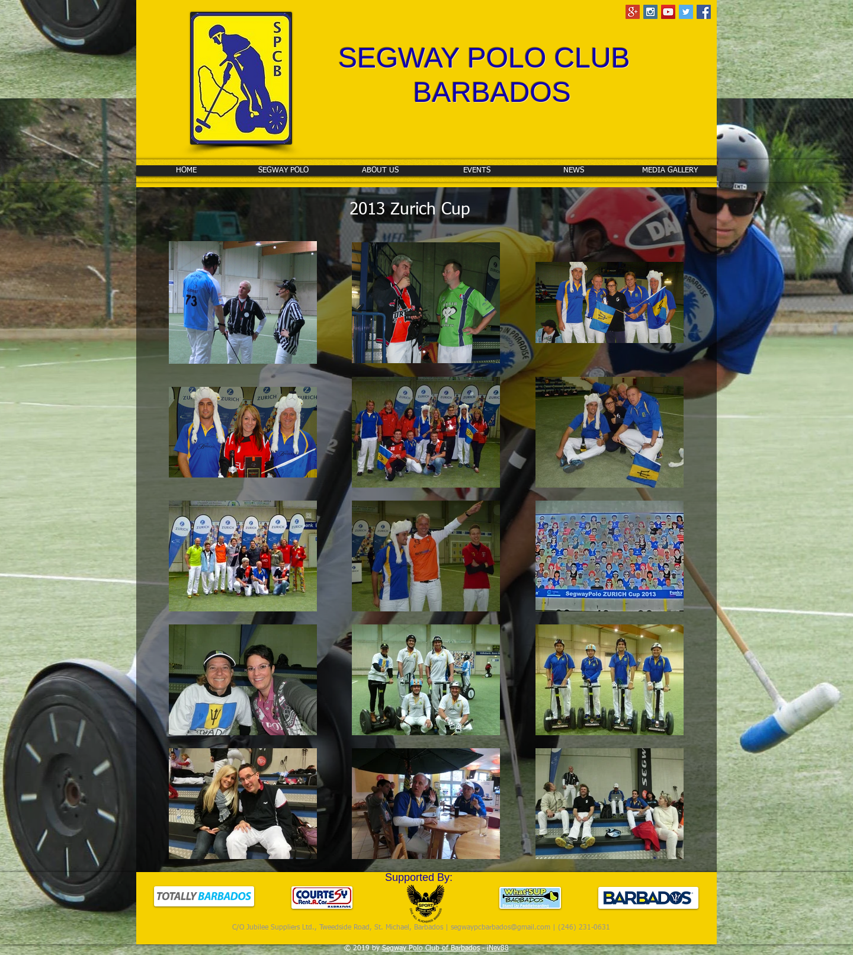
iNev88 (498, 948)
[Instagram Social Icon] (650, 12)
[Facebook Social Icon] (704, 12)
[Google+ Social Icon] (633, 12)
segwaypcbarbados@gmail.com (500, 927)
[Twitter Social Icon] (686, 12)
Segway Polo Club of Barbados (431, 948)
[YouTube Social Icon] (668, 12)
